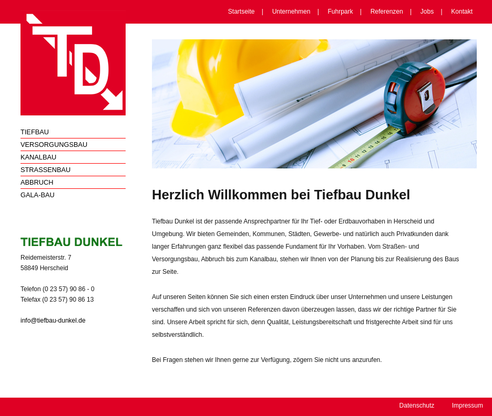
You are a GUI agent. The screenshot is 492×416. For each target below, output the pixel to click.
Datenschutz (417, 405)
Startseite (241, 11)
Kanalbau (38, 157)
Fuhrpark (340, 11)
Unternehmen (291, 11)
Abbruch (37, 182)
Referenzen (387, 11)
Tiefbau (34, 132)
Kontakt (462, 11)
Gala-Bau (37, 195)
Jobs (427, 11)
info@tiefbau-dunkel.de (53, 320)
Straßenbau (45, 170)
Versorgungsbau (53, 144)
